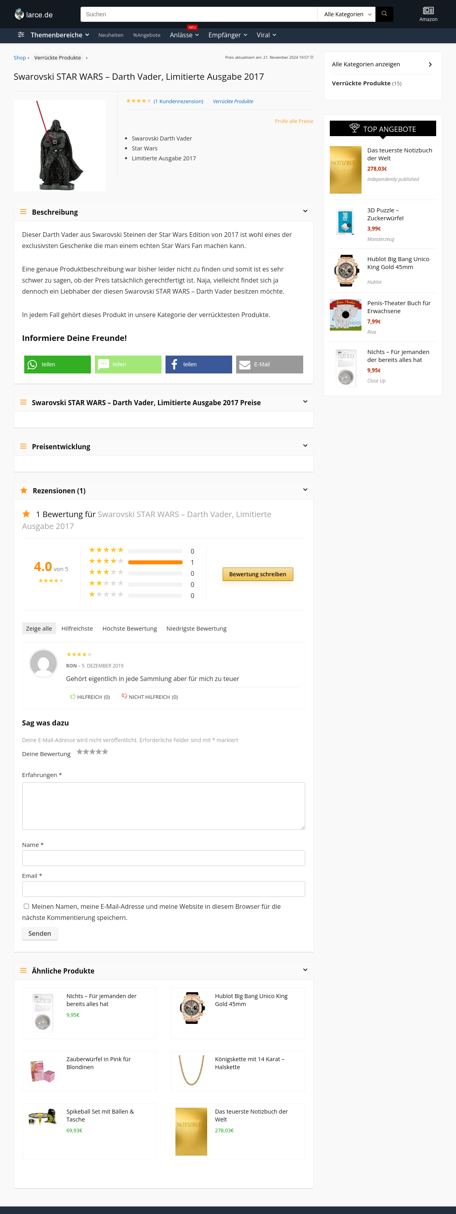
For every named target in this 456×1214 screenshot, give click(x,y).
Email (32, 875)
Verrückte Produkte (57, 57)
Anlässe (184, 33)
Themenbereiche (57, 35)
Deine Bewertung (46, 754)
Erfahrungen (42, 775)
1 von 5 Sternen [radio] (80, 751)
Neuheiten (111, 34)
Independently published (393, 179)
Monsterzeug (380, 239)
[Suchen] (384, 14)
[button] (57, 364)
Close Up (376, 380)
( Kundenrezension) (178, 101)
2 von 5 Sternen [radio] (83, 751)
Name (33, 844)
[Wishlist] (428, 10)
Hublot (374, 282)
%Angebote (146, 34)
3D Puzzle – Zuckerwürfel (385, 214)
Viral (263, 35)
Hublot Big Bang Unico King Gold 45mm (398, 263)
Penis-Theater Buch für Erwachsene (399, 307)
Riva (371, 332)
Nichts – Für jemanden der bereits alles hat (101, 1000)
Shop (20, 57)
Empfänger (224, 35)
